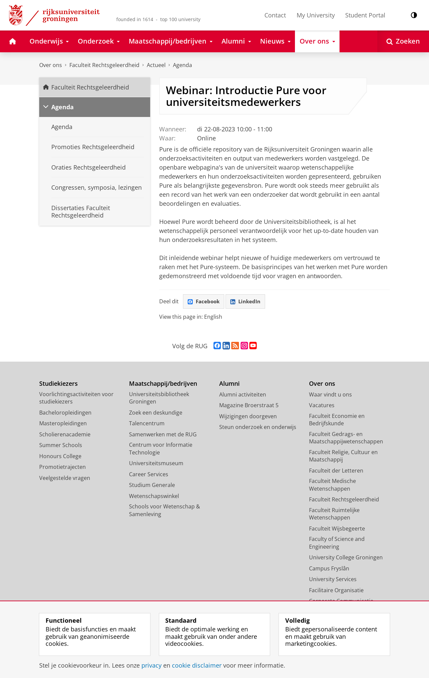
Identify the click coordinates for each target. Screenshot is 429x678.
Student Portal (365, 15)
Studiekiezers (58, 384)
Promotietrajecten (62, 467)
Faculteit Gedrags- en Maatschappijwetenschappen (346, 438)
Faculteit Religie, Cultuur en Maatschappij (343, 456)
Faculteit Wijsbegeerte (337, 529)
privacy (151, 665)
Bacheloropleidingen (65, 413)
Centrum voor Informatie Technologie (160, 449)
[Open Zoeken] (403, 41)
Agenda (182, 65)
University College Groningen (346, 558)
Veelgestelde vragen (64, 478)
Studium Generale (152, 485)
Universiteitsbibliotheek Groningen (159, 398)
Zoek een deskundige (155, 413)
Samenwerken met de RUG (163, 434)
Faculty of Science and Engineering (337, 543)
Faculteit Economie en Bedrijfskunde (337, 420)
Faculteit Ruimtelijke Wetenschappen (334, 514)
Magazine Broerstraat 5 (249, 406)
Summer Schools (60, 445)
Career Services (148, 474)
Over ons (50, 65)
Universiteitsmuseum (156, 464)
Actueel (156, 65)
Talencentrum (147, 424)
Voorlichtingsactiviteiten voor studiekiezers (76, 398)
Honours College (60, 456)
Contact (275, 15)
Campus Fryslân (329, 568)
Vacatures (321, 406)
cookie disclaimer (197, 665)
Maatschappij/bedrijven (163, 384)
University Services (333, 579)
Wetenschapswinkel (154, 496)
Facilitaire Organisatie (336, 590)
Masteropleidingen (63, 424)
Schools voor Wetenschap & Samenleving (164, 510)
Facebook (204, 301)
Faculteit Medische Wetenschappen (332, 485)
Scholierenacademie (64, 434)
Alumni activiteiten (242, 394)
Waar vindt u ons (330, 394)
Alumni (229, 384)
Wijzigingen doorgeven (248, 416)
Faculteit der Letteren (336, 471)
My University (316, 15)
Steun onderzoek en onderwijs (257, 427)
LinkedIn (248, 301)
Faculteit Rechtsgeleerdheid (104, 65)
